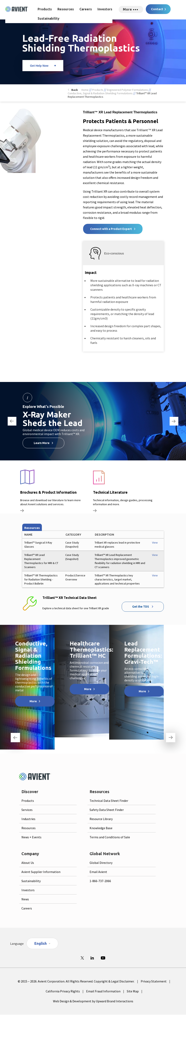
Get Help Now (39, 65)
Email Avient (98, 872)
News (25, 899)
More (33, 701)
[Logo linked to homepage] (16, 9)
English (40, 943)
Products (45, 9)
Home (85, 90)
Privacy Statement (154, 981)
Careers (85, 9)
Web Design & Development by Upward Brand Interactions (93, 1001)
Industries (28, 819)
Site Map (133, 991)
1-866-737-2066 (100, 881)
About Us (27, 863)
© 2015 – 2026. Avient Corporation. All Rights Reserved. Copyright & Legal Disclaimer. (76, 981)
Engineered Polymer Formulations (127, 90)
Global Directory (101, 863)
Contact (157, 9)
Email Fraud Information (103, 991)
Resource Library (101, 819)
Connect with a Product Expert (111, 229)
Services (27, 810)
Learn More (42, 443)
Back (74, 90)
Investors (104, 9)
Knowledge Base (101, 828)
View (155, 542)
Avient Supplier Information (40, 872)
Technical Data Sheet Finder (109, 801)
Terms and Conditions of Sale (110, 837)
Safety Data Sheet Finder (107, 810)
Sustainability (48, 18)
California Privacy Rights (63, 991)
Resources (65, 9)
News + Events (31, 837)
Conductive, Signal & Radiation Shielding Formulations (100, 93)
